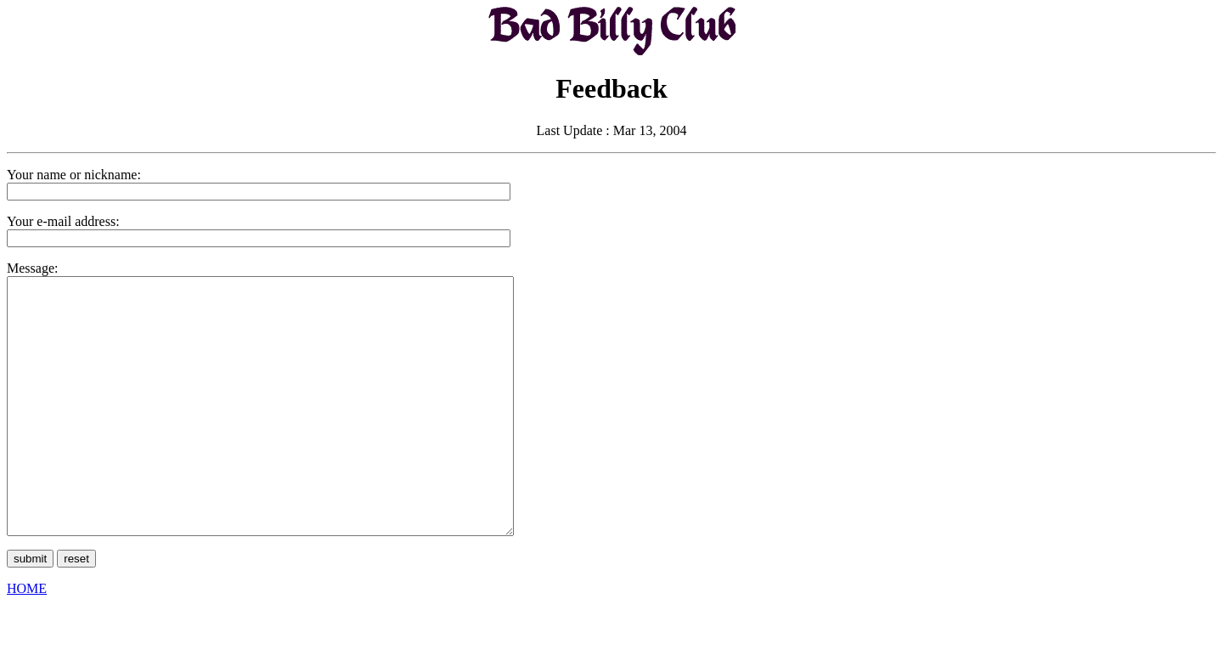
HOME (27, 639)
